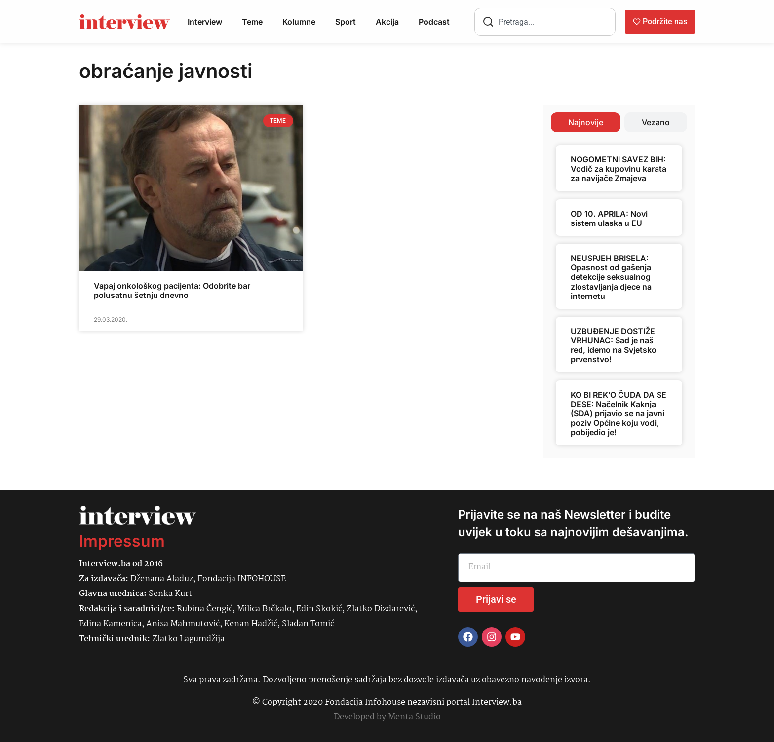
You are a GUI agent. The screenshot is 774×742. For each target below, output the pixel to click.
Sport (345, 22)
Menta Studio (414, 717)
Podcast (434, 22)
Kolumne (298, 22)
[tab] (585, 122)
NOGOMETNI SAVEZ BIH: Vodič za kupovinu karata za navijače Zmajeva (618, 168)
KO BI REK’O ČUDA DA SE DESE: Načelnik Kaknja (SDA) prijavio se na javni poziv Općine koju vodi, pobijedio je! (618, 414)
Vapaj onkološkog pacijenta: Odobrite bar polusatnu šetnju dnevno (172, 290)
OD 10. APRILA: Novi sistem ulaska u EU (609, 218)
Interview (205, 22)
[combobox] (545, 22)
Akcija (387, 22)
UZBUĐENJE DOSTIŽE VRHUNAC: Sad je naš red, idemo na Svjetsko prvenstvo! (614, 345)
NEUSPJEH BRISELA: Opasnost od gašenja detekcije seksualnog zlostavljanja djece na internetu (611, 277)
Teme (252, 22)
